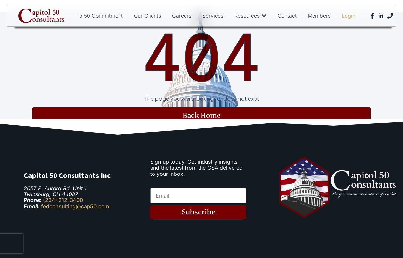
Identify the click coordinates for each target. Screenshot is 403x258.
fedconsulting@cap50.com (75, 206)
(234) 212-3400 (63, 200)
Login (349, 15)
